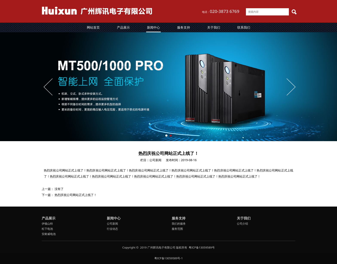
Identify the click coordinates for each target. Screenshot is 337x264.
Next (290, 86)
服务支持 (183, 27)
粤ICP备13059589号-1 (168, 258)
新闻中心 (153, 27)
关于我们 (213, 27)
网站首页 (93, 27)
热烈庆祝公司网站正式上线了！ (76, 195)
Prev (48, 86)
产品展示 (123, 27)
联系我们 (243, 27)
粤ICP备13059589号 (202, 247)
